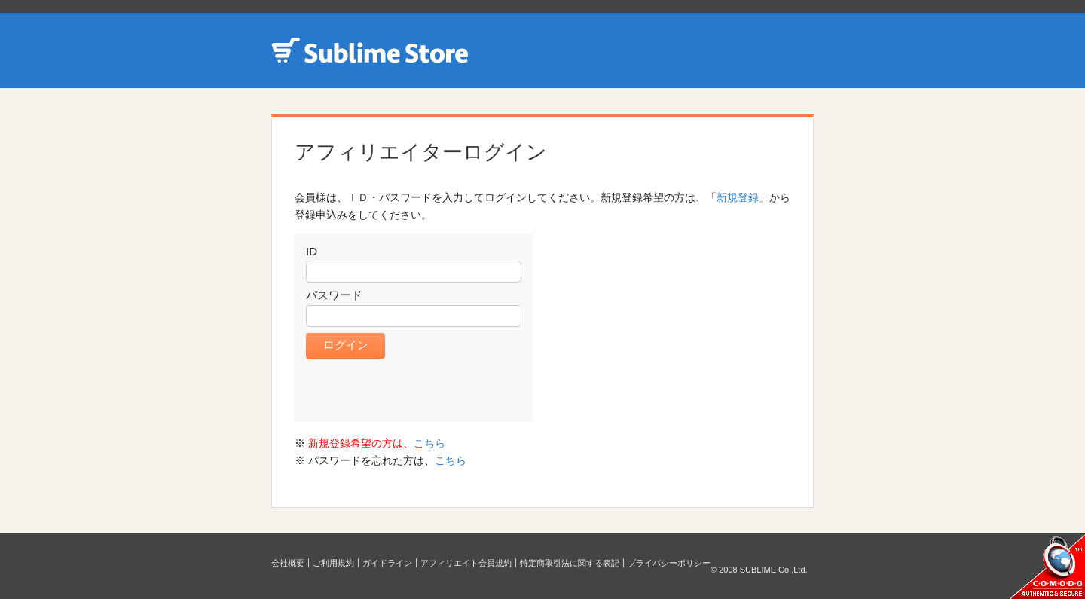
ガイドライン (387, 562)
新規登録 (738, 197)
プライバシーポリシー (669, 562)
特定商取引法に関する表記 (569, 562)
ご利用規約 (333, 562)
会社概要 (287, 562)
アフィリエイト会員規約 (466, 562)
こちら (429, 443)
